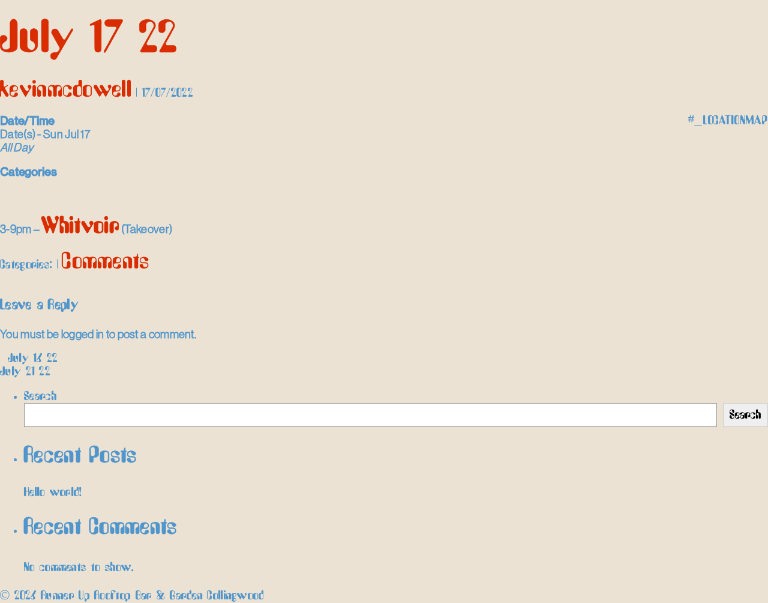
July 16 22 (29, 359)
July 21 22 (30, 372)
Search (40, 396)
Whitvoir (80, 226)
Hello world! (53, 492)
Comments (105, 262)
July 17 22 (88, 39)
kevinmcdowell (66, 90)
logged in (82, 334)
